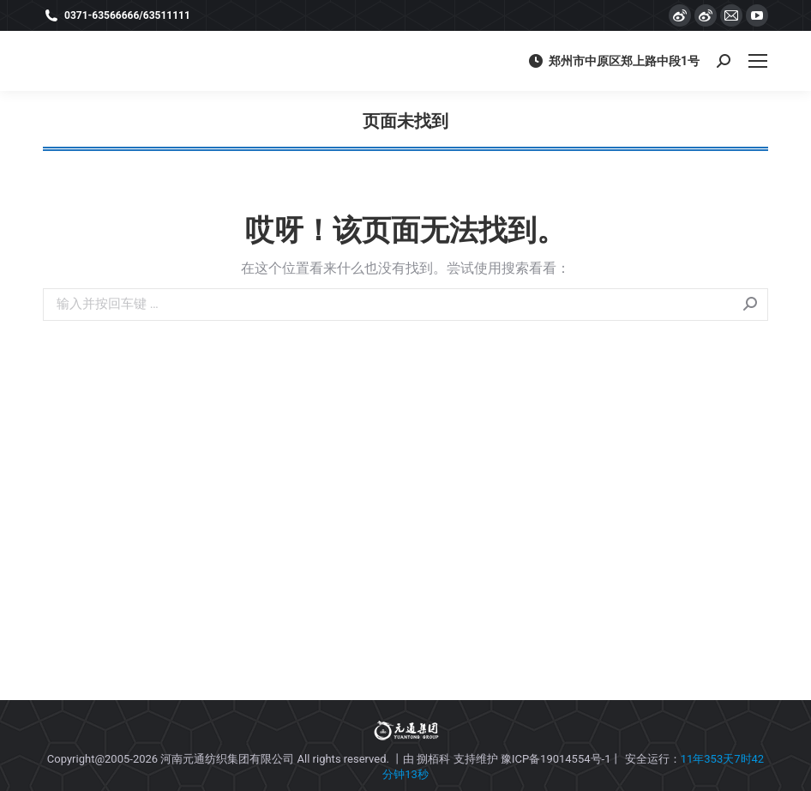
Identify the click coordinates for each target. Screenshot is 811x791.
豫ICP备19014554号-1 (556, 758)
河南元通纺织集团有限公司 (227, 758)
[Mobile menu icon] (758, 61)
